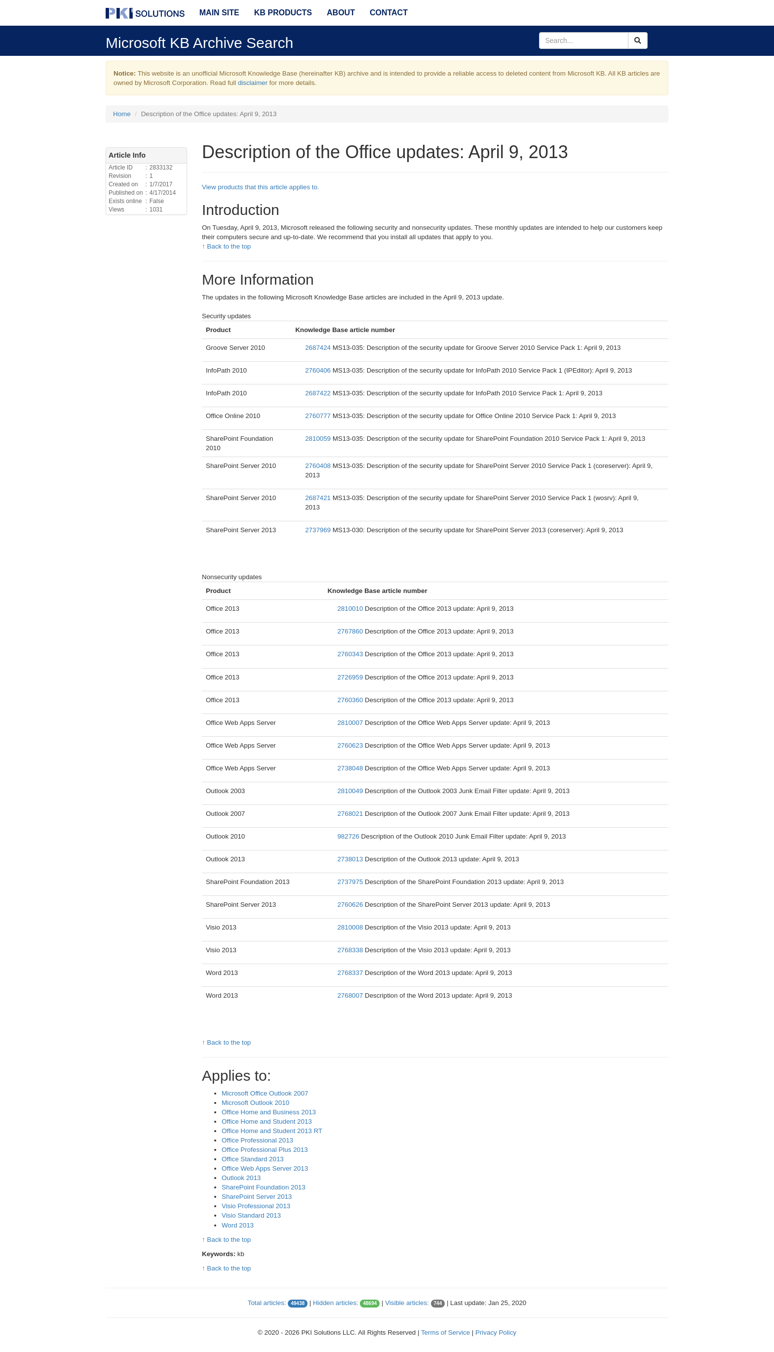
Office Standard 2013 (253, 1159)
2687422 (319, 393)
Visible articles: (407, 1303)
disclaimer (253, 82)
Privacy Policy (495, 1332)
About (341, 12)
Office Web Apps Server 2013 (265, 1168)
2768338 (351, 950)
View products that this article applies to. (260, 187)
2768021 (351, 813)
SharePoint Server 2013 (257, 1196)
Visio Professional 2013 (256, 1206)
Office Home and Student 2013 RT (272, 1131)
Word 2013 (238, 1225)
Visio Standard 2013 (251, 1215)
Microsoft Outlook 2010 (255, 1102)
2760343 (351, 654)
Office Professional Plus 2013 (265, 1149)
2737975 (351, 882)
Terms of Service (445, 1332)
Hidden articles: (335, 1303)
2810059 (319, 438)
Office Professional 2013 (257, 1140)
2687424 (319, 347)
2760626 (351, 904)
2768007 (351, 995)
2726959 (351, 677)
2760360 (351, 700)
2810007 (351, 722)
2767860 (351, 631)
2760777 (319, 416)
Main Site (219, 12)
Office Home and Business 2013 (269, 1112)
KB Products (283, 12)
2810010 (351, 608)
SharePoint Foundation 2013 (264, 1187)
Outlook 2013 (241, 1178)
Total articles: (267, 1303)
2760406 (319, 370)
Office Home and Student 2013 (267, 1121)
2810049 (351, 791)
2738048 (351, 768)
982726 (349, 836)
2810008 (351, 927)
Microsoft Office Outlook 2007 (265, 1093)
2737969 (319, 530)
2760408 (319, 465)
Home (122, 114)
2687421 (319, 498)
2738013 (351, 859)
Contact (389, 12)
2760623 (351, 745)
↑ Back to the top (226, 246)
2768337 (351, 972)
